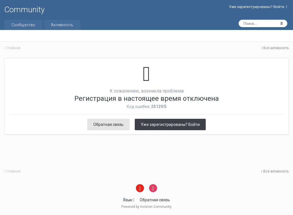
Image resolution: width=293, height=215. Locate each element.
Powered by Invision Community (146, 207)
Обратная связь (108, 124)
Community (24, 9)
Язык (128, 200)
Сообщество (23, 25)
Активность (62, 25)
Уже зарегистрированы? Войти (258, 7)
